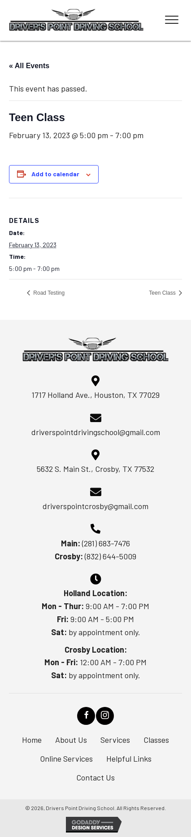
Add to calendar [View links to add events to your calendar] (55, 174)
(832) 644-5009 (110, 556)
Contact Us (95, 777)
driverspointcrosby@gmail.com (95, 506)
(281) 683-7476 (106, 543)
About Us (71, 740)
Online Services (66, 758)
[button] (86, 716)
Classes (156, 740)
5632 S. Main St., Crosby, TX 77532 (95, 469)
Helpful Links (129, 758)
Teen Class (163, 293)
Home (32, 740)
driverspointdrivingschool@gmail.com (95, 432)
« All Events (29, 66)
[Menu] (171, 20)
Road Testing (48, 293)
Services (115, 740)
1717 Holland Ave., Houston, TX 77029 (95, 395)
